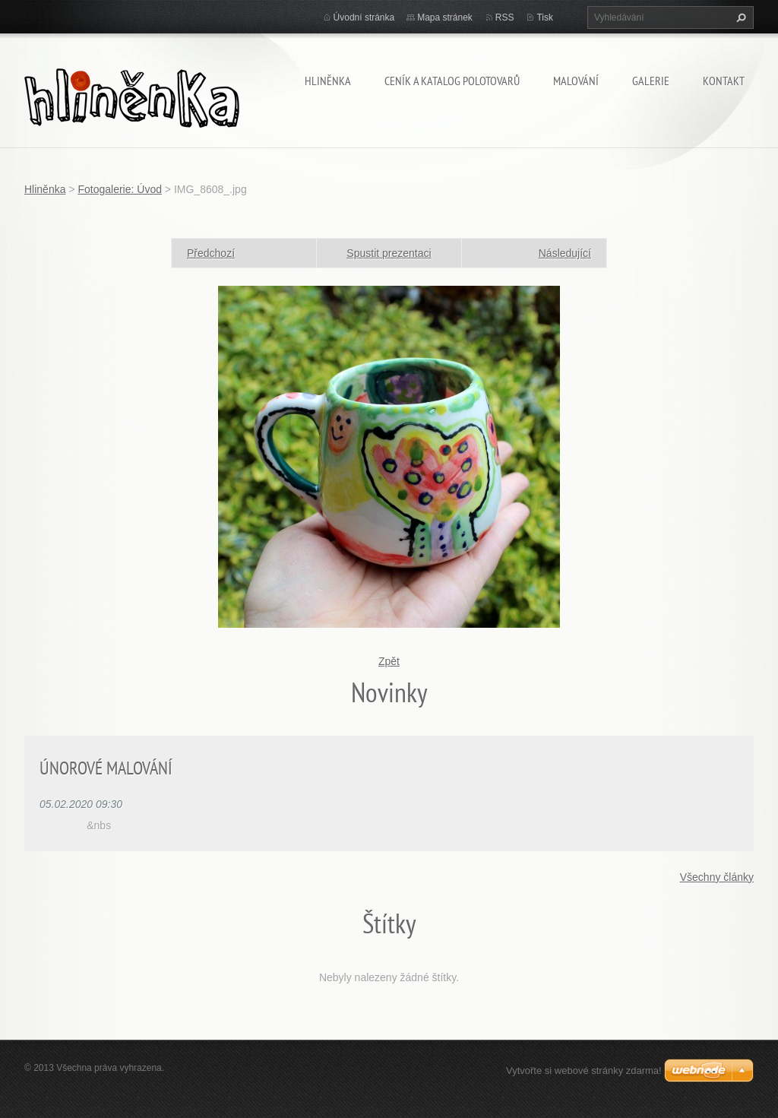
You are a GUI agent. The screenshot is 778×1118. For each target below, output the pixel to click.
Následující (565, 253)
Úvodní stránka (364, 17)
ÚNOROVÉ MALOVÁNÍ (106, 768)
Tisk (544, 17)
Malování (576, 80)
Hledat (739, 17)
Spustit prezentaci (388, 253)
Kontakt (724, 80)
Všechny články (717, 877)
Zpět (389, 661)
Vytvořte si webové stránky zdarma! (584, 1070)
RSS (504, 17)
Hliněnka (328, 80)
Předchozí (211, 253)
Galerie (650, 80)
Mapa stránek (445, 17)
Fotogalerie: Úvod (119, 189)
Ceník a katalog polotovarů (452, 80)
